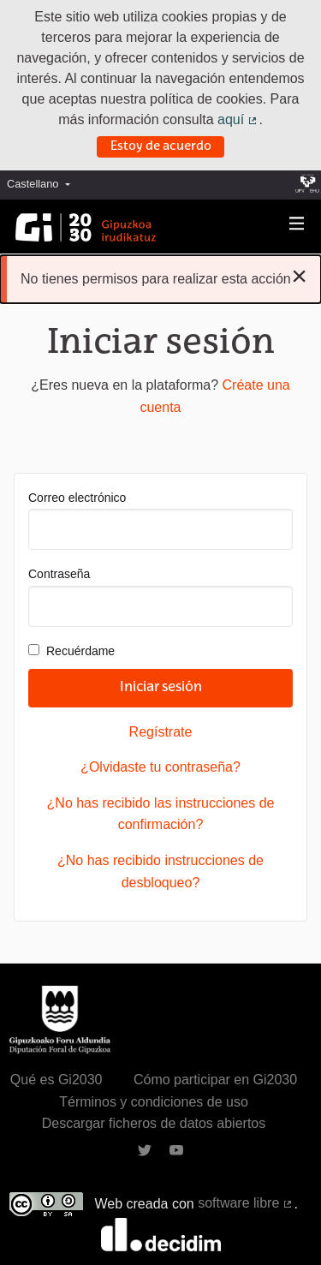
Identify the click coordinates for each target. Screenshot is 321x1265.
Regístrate (161, 732)
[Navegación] (297, 224)
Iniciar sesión (161, 688)
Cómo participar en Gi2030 (215, 1079)
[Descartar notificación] (299, 275)
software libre (246, 1203)
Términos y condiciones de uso (153, 1102)
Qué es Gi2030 (56, 1079)
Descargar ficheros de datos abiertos (153, 1123)
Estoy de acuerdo (160, 146)
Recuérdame (71, 651)
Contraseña (160, 596)
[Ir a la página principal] (85, 227)
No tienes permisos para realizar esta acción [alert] (164, 275)
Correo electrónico (160, 520)
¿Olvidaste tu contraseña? (160, 767)
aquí (238, 119)
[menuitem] (43, 185)
